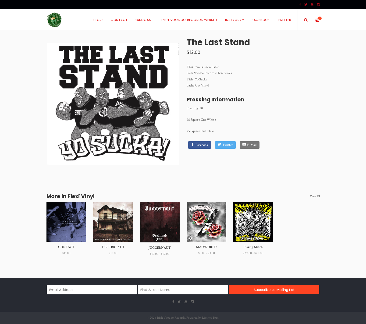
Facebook (261, 20)
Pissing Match (253, 247)
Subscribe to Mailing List (274, 289)
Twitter (284, 20)
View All (315, 196)
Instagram (235, 20)
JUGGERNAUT (160, 247)
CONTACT (66, 247)
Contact (119, 20)
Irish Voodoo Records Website (189, 20)
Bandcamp (144, 20)
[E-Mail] (249, 145)
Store (98, 20)
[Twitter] (225, 145)
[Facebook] (199, 145)
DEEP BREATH (113, 247)
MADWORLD (206, 247)
